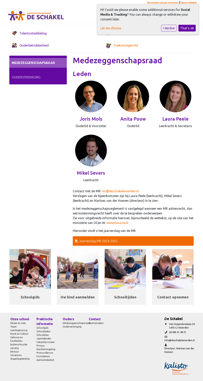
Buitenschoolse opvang (18, 346)
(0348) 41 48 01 (177, 332)
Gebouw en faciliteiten (16, 339)
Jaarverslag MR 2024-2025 (96, 241)
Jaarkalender (43, 338)
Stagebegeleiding (20, 358)
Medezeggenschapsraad (33, 63)
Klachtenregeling (45, 349)
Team (13, 326)
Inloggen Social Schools (163, 3)
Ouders (68, 319)
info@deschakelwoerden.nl (179, 340)
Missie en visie (18, 323)
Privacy (40, 345)
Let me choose (110, 28)
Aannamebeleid (45, 360)
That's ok (187, 28)
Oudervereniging (26, 77)
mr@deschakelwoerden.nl (120, 191)
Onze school (19, 319)
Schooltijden (43, 331)
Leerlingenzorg (18, 330)
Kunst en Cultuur (19, 333)
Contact (95, 319)
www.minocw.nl (117, 223)
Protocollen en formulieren (44, 354)
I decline (169, 28)
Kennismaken (96, 323)
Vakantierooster (45, 342)
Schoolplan (42, 335)
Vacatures (16, 355)
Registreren (189, 3)
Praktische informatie (44, 321)
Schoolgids (42, 328)
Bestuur (14, 351)
